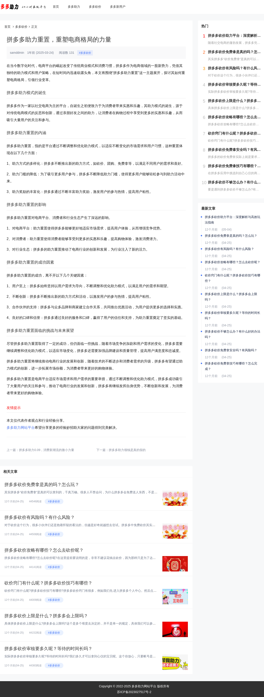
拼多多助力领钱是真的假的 (127, 450)
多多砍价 (95, 6)
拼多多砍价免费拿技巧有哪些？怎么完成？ (231, 366)
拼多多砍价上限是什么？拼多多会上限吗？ (46, 615)
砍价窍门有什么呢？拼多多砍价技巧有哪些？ (48, 583)
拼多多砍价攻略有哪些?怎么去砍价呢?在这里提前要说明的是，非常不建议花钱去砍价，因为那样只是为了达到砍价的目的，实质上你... (96, 558)
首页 (56, 6)
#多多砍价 (85, 52)
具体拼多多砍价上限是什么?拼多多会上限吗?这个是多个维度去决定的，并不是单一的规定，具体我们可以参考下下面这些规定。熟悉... (96, 623)
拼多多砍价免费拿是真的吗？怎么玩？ (41, 484)
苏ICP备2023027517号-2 (134, 692)
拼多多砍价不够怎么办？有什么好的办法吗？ (232, 334)
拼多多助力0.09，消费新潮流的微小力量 (46, 450)
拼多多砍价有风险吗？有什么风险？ (39, 517)
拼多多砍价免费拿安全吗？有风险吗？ (231, 350)
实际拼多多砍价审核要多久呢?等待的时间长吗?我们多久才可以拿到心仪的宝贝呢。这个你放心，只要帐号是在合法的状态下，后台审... (96, 656)
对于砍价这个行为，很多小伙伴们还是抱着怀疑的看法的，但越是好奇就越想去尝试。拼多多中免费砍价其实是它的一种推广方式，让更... (98, 525)
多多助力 (74, 6)
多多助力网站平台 (21, 427)
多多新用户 (117, 6)
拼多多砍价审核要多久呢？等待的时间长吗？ (48, 648)
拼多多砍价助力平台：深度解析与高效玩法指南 (232, 219)
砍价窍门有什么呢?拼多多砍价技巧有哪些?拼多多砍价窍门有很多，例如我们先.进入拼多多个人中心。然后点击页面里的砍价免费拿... (95, 590)
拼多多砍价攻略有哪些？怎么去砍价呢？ (44, 550)
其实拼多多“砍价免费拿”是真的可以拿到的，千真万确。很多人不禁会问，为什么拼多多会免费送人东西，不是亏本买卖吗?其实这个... (95, 492)
